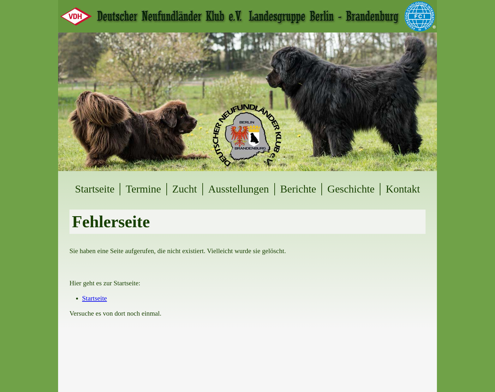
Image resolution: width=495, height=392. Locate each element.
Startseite (95, 189)
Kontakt (403, 189)
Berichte (298, 189)
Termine (143, 189)
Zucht (184, 189)
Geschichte (350, 189)
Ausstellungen (238, 189)
